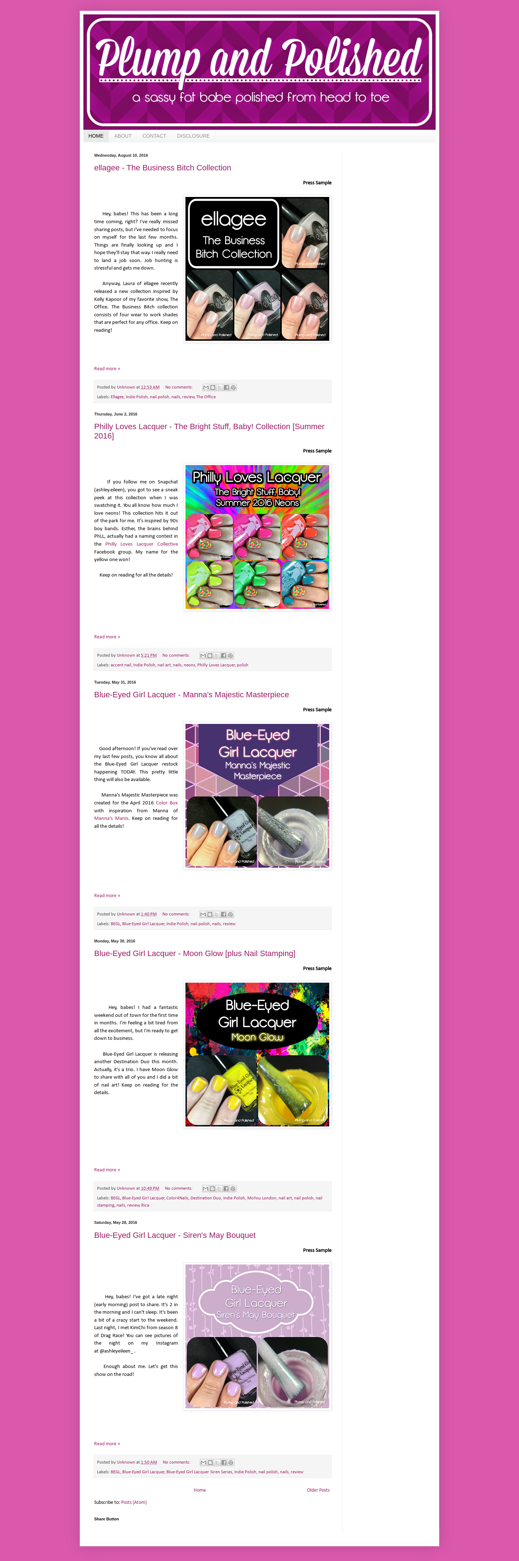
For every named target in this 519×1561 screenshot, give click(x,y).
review (188, 397)
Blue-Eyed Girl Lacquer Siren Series (199, 1472)
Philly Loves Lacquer (216, 665)
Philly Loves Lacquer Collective (141, 544)
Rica (145, 1205)
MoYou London (261, 1198)
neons (189, 665)
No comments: (179, 387)
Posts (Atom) (134, 1502)
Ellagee (117, 397)
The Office (206, 397)
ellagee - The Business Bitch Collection (162, 167)
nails (175, 397)
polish (242, 665)
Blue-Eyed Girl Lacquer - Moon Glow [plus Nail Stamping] (194, 953)
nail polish (159, 397)
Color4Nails (177, 1198)
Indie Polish (137, 397)
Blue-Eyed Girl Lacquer (143, 924)
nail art (164, 665)
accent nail (121, 665)
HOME (96, 136)
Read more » (107, 369)
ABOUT (123, 136)
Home (200, 1490)
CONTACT (154, 136)
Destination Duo (205, 1198)
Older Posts (318, 1490)
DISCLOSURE (193, 136)
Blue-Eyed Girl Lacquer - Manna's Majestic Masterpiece (191, 694)
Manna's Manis (111, 818)
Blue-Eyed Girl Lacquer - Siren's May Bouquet (175, 1235)
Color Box (167, 803)
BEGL (115, 924)
